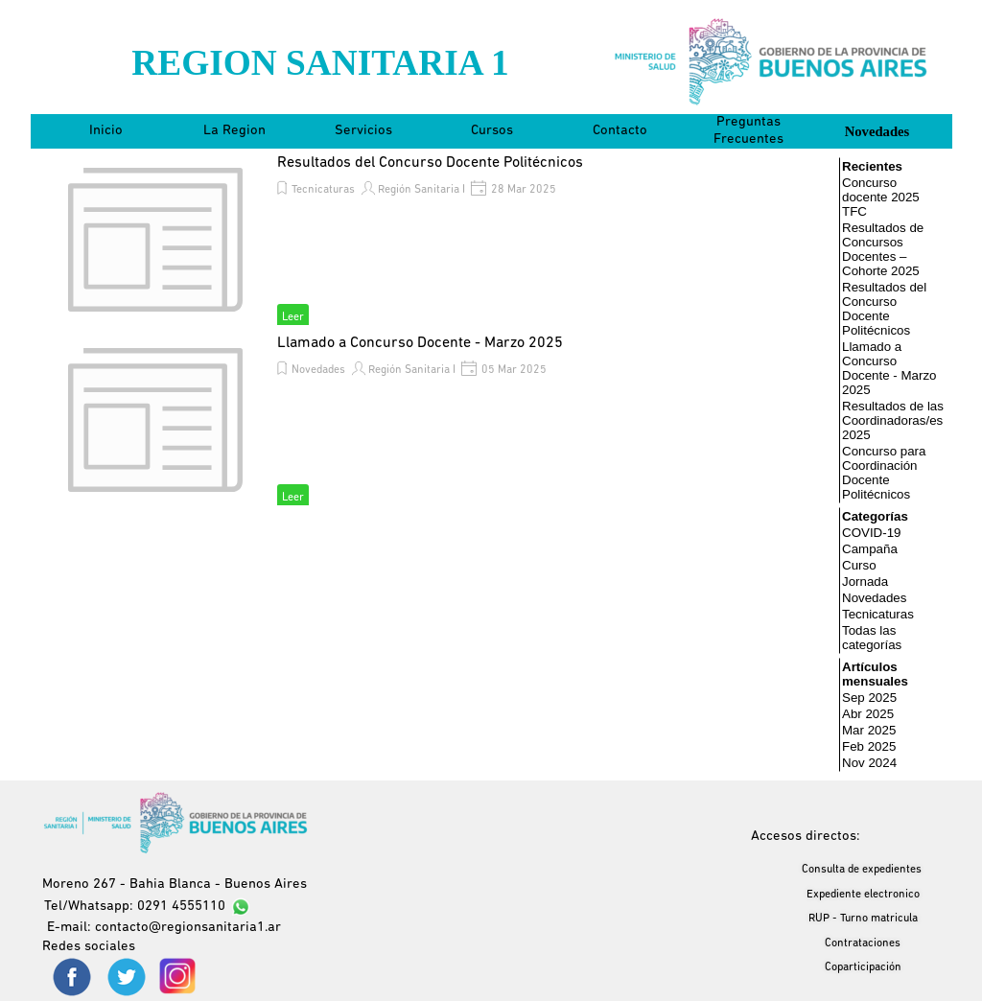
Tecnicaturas (323, 190)
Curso (859, 565)
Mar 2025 (869, 730)
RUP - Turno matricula (863, 918)
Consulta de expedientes (862, 869)
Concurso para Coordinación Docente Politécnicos (883, 472)
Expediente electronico (863, 894)
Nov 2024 (869, 763)
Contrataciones (862, 943)
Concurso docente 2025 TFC (881, 197)
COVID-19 (871, 532)
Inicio (106, 131)
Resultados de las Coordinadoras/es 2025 (893, 420)
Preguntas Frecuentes (748, 131)
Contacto (620, 131)
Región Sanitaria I (421, 190)
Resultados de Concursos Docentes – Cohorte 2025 (883, 249)
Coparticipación (863, 967)
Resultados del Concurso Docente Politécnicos (430, 163)
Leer (293, 317)
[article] (433, 239)
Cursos (492, 131)
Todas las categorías (871, 637)
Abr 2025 (868, 714)
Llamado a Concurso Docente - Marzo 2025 (420, 343)
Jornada (865, 581)
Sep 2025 (869, 697)
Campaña (870, 549)
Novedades (877, 131)
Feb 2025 (869, 746)
